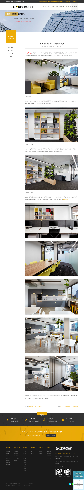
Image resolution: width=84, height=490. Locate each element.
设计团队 (41, 451)
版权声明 (13, 485)
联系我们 (75, 1)
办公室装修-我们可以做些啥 (35, 406)
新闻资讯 (74, 6)
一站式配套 (16, 458)
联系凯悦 (8, 451)
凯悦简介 (8, 453)
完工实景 (24, 470)
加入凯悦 (8, 464)
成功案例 (47, 6)
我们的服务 (55, 6)
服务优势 (16, 453)
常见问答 (10, 56)
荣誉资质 (8, 458)
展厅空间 (24, 468)
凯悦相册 (8, 460)
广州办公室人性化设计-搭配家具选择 (69, 406)
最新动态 (10, 47)
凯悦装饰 (22, 7)
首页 (42, 6)
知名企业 (24, 451)
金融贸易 (24, 456)
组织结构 (8, 462)
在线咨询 (68, 1)
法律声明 (18, 485)
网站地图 (8, 485)
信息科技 (24, 458)
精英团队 (61, 6)
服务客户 (16, 460)
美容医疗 (24, 460)
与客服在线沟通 (51, 435)
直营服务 (16, 451)
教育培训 (24, 464)
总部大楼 (24, 453)
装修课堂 (10, 50)
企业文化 (8, 456)
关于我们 (68, 6)
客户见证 (32, 453)
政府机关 (24, 466)
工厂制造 (24, 462)
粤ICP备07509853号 (26, 485)
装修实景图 (65, 199)
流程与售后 (16, 456)
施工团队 (41, 453)
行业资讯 (10, 53)
